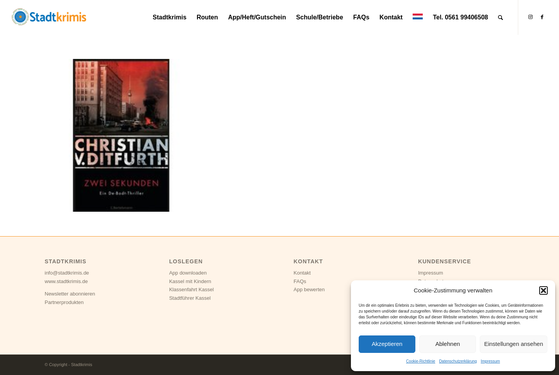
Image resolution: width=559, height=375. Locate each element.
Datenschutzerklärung (458, 361)
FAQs (299, 281)
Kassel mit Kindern (190, 281)
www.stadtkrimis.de (66, 281)
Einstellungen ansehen (513, 343)
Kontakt (302, 273)
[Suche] (500, 17)
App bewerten (309, 289)
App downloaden (188, 273)
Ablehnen (447, 343)
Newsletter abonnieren (70, 294)
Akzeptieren (387, 343)
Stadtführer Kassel (190, 298)
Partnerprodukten (64, 302)
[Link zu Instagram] (530, 17)
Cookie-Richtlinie (420, 361)
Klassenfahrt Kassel (191, 289)
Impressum (490, 361)
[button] (543, 290)
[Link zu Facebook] (542, 17)
